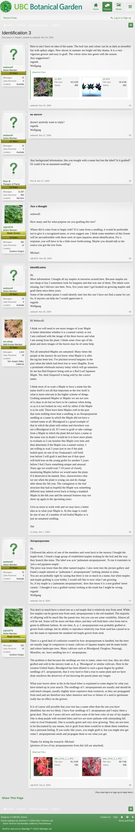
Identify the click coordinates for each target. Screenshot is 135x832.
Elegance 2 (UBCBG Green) (14, 818)
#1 (130, 105)
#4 (130, 259)
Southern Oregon (16, 252)
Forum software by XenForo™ (27, 821)
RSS (132, 817)
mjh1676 (8, 227)
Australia (20, 84)
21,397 (21, 192)
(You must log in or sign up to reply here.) (114, 793)
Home (121, 817)
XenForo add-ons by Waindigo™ (17, 829)
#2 (130, 152)
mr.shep (8, 342)
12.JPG (57, 79)
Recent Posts (10, 18)
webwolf (36, 37)
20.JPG (106, 79)
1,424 (21, 353)
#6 (130, 532)
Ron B (6, 181)
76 (23, 78)
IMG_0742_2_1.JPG (112, 759)
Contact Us (105, 818)
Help (115, 818)
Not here (20, 199)
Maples (18, 37)
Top (127, 817)
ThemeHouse (44, 824)
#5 (130, 312)
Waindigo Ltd (45, 829)
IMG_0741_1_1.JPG (63, 759)
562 (22, 243)
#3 (130, 198)
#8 (130, 786)
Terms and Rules (126, 821)
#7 (130, 601)
